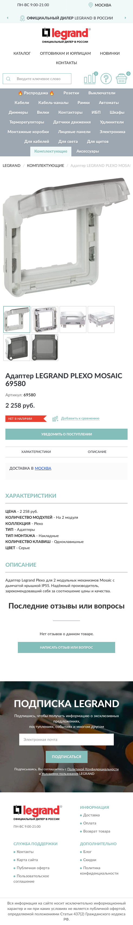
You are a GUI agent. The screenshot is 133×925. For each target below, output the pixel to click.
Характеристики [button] (36, 451)
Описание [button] (97, 451)
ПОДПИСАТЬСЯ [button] (66, 757)
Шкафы (117, 113)
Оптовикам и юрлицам (65, 54)
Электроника (112, 132)
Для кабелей (36, 142)
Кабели (22, 103)
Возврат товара (96, 832)
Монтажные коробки (28, 132)
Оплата (89, 824)
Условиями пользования (60, 773)
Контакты (66, 63)
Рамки (84, 103)
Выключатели (101, 93)
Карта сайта (27, 860)
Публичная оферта (33, 868)
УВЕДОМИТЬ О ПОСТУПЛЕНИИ (66, 434)
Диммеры (18, 113)
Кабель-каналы (53, 103)
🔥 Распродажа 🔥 (36, 93)
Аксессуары (88, 151)
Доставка (91, 815)
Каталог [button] (22, 54)
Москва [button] (43, 468)
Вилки (43, 113)
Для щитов (98, 142)
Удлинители (112, 122)
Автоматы (109, 103)
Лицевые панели (74, 132)
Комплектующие (50, 151)
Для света (68, 142)
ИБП (96, 113)
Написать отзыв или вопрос (66, 647)
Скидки (89, 860)
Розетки (71, 93)
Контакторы (70, 113)
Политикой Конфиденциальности (93, 769)
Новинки (110, 54)
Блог (87, 852)
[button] (106, 78)
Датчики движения (72, 122)
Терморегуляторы (26, 122)
